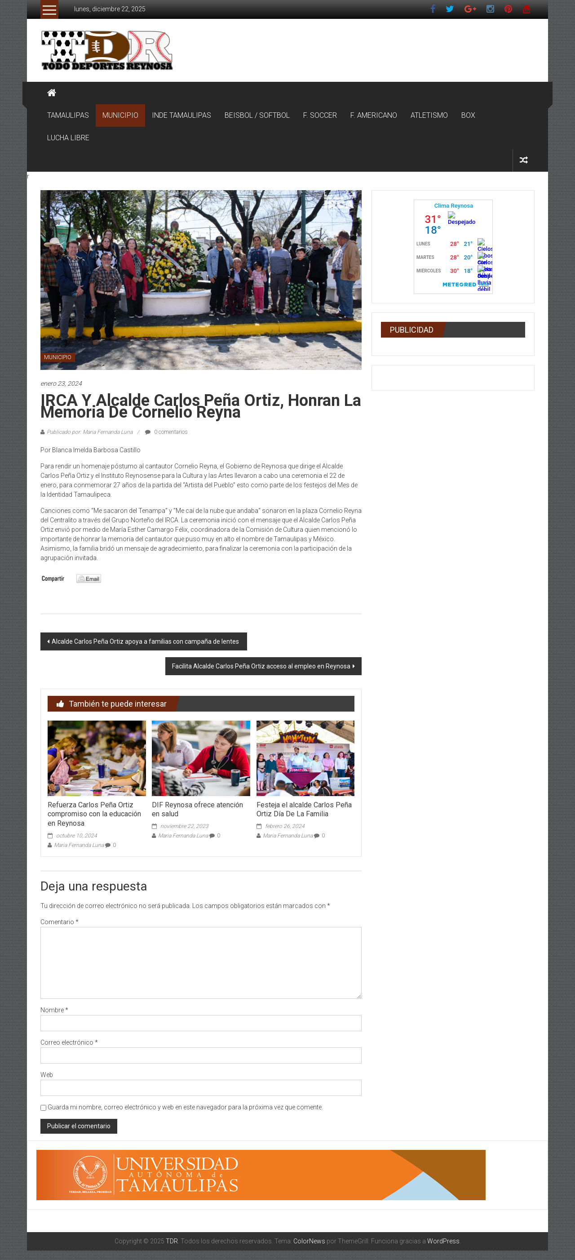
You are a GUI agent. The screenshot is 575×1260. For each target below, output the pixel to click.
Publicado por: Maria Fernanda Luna (90, 432)
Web (46, 1074)
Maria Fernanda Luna (79, 845)
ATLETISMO (429, 115)
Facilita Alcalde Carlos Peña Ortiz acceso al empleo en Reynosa (261, 666)
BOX (468, 115)
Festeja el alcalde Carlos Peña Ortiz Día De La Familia (304, 810)
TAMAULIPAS (68, 115)
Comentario (59, 922)
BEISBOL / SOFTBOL (257, 115)
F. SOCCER (320, 115)
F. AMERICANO (373, 115)
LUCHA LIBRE (68, 138)
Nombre (54, 1010)
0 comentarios (166, 432)
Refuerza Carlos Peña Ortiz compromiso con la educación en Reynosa (94, 814)
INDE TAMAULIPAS (181, 115)
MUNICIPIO (120, 115)
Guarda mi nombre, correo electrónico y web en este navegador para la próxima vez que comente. (185, 1107)
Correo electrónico (69, 1042)
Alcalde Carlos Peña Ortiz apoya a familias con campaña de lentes (146, 641)
